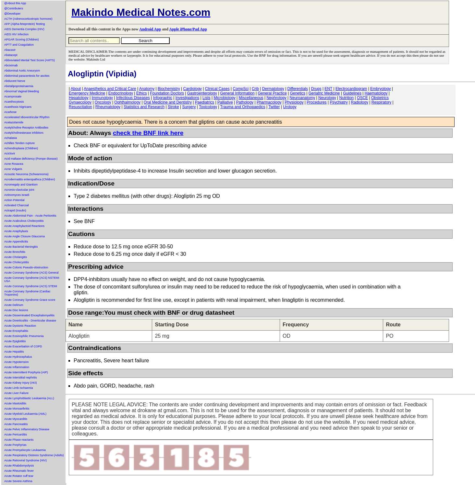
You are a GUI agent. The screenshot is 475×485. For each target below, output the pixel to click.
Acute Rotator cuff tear (18, 476)
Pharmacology (269, 102)
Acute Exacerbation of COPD (23, 346)
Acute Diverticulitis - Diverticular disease (30, 320)
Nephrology (276, 98)
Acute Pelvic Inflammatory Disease (26, 429)
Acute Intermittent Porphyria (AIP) (26, 372)
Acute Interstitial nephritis (20, 377)
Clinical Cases (217, 88)
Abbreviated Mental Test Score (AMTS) (29, 60)
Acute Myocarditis (15, 419)
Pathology (244, 102)
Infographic (162, 98)
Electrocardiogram (351, 88)
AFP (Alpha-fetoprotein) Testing (24, 24)
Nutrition (346, 98)
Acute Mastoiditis (15, 403)
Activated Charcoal (16, 205)
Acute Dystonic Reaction (20, 325)
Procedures (316, 102)
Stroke (173, 107)
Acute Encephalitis (16, 331)
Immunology (102, 98)
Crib (255, 88)
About (76, 88)
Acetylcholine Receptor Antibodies (26, 127)
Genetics (297, 93)
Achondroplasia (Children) (21, 148)
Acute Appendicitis (16, 241)
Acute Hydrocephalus (18, 356)
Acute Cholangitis (15, 257)
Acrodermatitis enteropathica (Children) (29, 179)
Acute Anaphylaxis (16, 231)
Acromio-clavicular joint (19, 189)
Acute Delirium (13, 305)
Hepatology (79, 98)
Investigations (187, 98)
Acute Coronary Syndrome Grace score (29, 299)
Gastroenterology (202, 93)
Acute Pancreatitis (16, 424)
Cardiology (192, 88)
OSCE (362, 98)
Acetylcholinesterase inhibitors (23, 132)
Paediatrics (204, 102)
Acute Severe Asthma (18, 481)
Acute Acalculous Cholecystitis (24, 220)
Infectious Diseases (133, 98)
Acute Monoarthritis (17, 408)
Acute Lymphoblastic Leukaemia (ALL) (29, 398)
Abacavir (10, 49)
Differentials (297, 88)
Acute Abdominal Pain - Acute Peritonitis (30, 215)
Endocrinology (120, 93)
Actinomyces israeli (16, 195)
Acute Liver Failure (16, 393)
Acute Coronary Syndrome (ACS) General (31, 272)
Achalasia (10, 138)
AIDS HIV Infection (16, 34)
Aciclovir (9, 153)
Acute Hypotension (16, 362)
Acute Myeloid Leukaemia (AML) (25, 413)
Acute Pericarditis (15, 434)
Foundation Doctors (167, 93)
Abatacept (11, 55)
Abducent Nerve (14, 81)
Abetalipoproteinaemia (18, 86)
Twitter (274, 107)
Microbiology (224, 98)
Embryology (380, 88)
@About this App (15, 3)
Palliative (225, 102)
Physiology (294, 102)
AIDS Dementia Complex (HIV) (24, 29)
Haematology (376, 93)
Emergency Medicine (87, 93)
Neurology (327, 98)
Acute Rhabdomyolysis (19, 465)
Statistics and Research (144, 107)
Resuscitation (80, 107)
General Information (237, 93)
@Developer (12, 13)
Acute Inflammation (16, 367)
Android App (150, 29)
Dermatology (273, 88)
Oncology (103, 102)
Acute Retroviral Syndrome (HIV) (25, 460)
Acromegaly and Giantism (21, 184)
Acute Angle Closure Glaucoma (24, 236)
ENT (328, 88)
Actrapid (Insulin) (15, 210)
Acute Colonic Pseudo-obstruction (26, 267)
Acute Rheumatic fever (19, 470)
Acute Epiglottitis (15, 341)
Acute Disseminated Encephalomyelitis (29, 315)
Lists (206, 98)
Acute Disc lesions (16, 310)
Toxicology (208, 107)
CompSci (241, 88)
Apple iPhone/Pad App (188, 29)
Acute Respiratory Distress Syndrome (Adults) (34, 455)
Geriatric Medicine (324, 93)
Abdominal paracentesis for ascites (27, 75)
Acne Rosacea (13, 163)
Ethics (141, 93)
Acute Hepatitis (14, 351)
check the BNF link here (148, 133)
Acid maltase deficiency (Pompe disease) (31, 158)
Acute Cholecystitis (16, 262)
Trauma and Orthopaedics (242, 107)
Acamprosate (12, 96)
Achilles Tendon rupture (19, 143)
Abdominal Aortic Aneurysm (22, 70)
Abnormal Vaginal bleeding (21, 91)
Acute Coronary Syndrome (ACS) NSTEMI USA (31, 279)
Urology (289, 107)
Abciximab (11, 65)
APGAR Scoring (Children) (21, 39)
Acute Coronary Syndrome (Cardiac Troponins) (27, 293)
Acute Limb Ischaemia (18, 387)
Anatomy (146, 88)
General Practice (272, 93)
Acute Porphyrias (15, 444)
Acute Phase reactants (19, 439)
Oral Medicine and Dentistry (168, 102)
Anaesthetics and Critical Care (110, 88)
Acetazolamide (13, 122)
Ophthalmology (127, 102)
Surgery (189, 107)
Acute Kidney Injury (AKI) (20, 382)
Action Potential (14, 200)
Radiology (359, 102)
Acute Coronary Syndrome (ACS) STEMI (30, 286)
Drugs (316, 88)
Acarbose (10, 112)
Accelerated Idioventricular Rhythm (27, 117)
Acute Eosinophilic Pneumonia (24, 336)
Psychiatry (338, 102)
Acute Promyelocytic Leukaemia (25, 450)
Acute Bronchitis (14, 252)
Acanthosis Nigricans (17, 106)
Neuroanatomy (302, 98)
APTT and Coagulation (19, 44)
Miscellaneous (251, 98)
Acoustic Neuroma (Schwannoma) (26, 174)
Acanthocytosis (14, 101)
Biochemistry (169, 88)
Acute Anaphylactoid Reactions (24, 226)
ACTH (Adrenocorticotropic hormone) (28, 18)
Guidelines (352, 93)
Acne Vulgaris (13, 169)
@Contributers (13, 8)
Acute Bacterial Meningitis (21, 246)
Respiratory (381, 102)
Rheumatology (107, 107)
